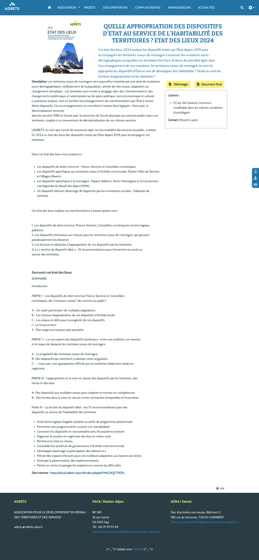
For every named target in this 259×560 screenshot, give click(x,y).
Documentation (115, 7)
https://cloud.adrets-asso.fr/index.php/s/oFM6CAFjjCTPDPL (87, 473)
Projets (90, 7)
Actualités (206, 7)
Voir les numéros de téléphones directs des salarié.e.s (126, 531)
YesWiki (138, 549)
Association (66, 7)
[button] (251, 8)
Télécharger (178, 84)
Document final (209, 84)
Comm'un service (148, 7)
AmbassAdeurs (179, 7)
